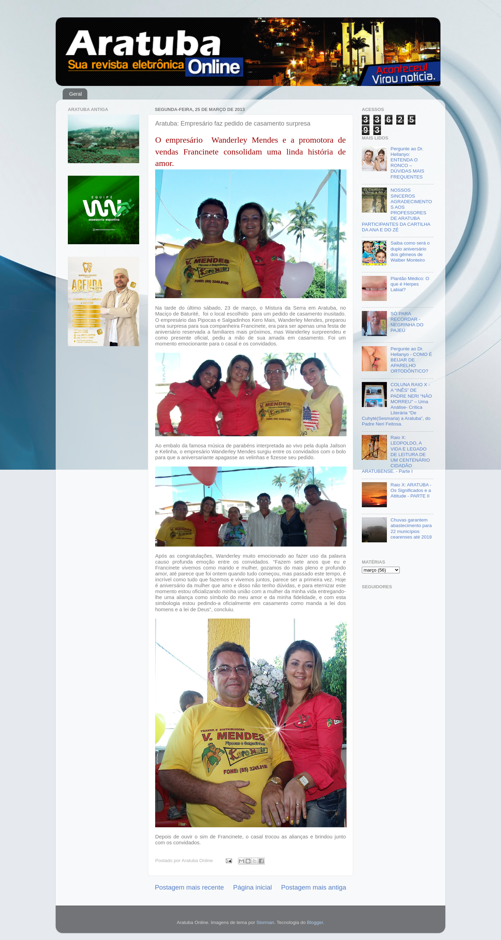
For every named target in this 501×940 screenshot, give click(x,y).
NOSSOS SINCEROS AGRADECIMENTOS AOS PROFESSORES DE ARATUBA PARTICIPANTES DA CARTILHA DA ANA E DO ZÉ (397, 210)
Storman (265, 922)
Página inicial (252, 887)
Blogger (315, 922)
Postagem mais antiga (313, 887)
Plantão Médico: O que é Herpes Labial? (409, 284)
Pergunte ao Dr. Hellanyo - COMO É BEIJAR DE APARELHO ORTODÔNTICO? (411, 360)
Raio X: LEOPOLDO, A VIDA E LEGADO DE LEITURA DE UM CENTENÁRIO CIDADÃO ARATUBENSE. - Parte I (396, 454)
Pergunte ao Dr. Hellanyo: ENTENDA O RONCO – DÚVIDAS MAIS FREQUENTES (407, 163)
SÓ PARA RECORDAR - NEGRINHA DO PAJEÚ (406, 322)
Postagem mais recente (189, 887)
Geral (75, 94)
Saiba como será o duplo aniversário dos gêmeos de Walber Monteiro (410, 251)
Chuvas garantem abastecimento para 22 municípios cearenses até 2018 (411, 528)
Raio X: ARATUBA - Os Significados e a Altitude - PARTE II (410, 490)
